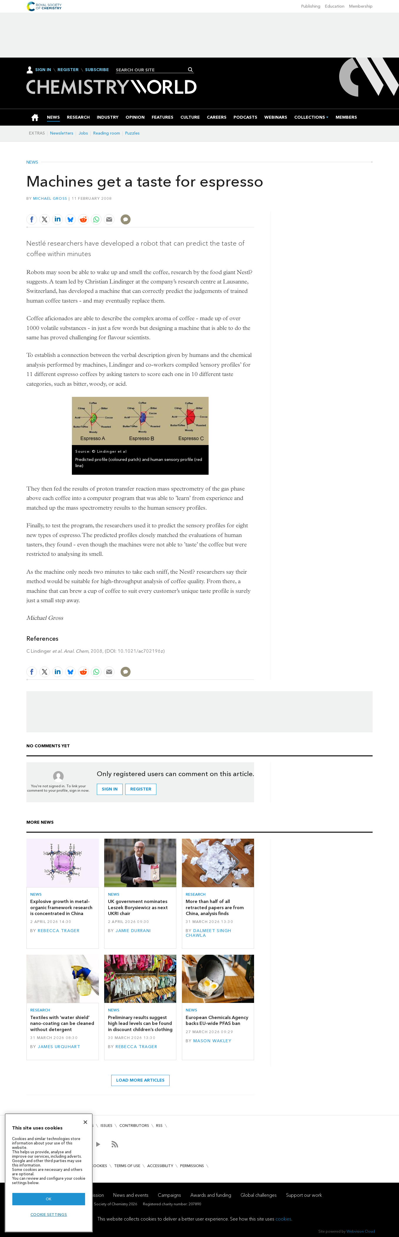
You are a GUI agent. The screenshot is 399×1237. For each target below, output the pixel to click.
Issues (106, 1125)
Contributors (134, 1125)
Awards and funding (210, 1195)
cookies (283, 1219)
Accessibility (160, 1166)
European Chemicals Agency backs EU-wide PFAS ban (217, 1020)
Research (196, 894)
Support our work (304, 1195)
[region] (49, 1172)
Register (68, 70)
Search (190, 69)
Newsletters (61, 133)
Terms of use (127, 1166)
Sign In (43, 69)
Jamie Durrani (133, 930)
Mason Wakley (212, 1040)
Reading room (106, 133)
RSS (159, 1125)
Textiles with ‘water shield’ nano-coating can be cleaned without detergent (62, 1023)
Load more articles (140, 1080)
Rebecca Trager (59, 930)
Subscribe (97, 70)
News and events (130, 1195)
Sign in (110, 789)
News (32, 162)
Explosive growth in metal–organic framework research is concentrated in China (61, 907)
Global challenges (259, 1195)
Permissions (192, 1166)
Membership (361, 6)
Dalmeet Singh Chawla (208, 933)
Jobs (83, 133)
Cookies (99, 1166)
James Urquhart (59, 1046)
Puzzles (132, 133)
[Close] (85, 1122)
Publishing (310, 6)
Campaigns (169, 1195)
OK (49, 1199)
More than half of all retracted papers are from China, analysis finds (215, 907)
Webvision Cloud (360, 1231)
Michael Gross (50, 198)
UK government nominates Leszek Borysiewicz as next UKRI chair (138, 907)
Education (334, 6)
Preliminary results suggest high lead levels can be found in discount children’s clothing (140, 1023)
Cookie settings (49, 1214)
